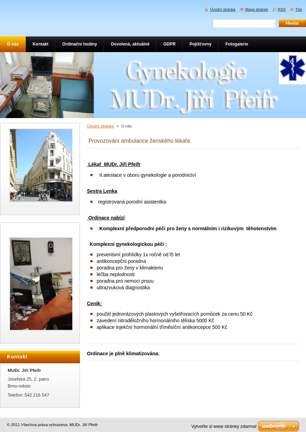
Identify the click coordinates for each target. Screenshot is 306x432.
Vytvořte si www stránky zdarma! (224, 426)
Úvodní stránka (100, 126)
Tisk (298, 9)
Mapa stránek (256, 9)
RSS (281, 9)
